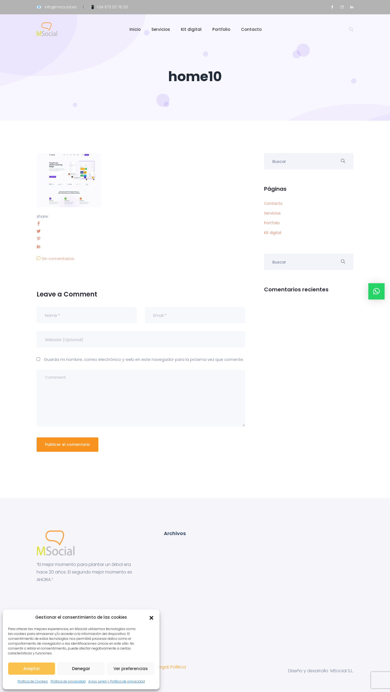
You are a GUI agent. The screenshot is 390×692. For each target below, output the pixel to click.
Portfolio (221, 29)
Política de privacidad (68, 681)
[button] (151, 617)
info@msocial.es (61, 7)
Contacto (251, 29)
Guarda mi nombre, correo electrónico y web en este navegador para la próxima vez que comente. (144, 359)
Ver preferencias (130, 668)
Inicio (135, 29)
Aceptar (31, 668)
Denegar (81, 668)
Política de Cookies (33, 681)
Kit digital (191, 29)
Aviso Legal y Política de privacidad (116, 681)
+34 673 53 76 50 (112, 7)
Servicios (160, 29)
